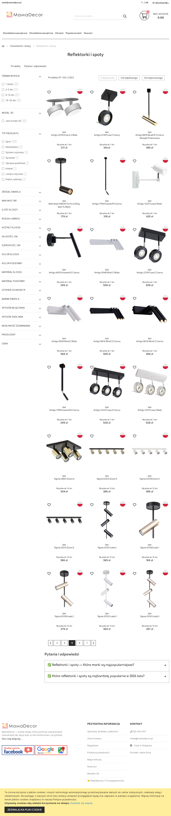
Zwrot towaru (94, 738)
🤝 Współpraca (95, 780)
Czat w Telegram (141, 745)
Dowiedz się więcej (81, 803)
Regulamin (92, 745)
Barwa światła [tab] (10, 299)
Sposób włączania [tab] (13, 307)
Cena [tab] (5, 343)
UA (146, 2)
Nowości (92, 766)
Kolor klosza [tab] (10, 254)
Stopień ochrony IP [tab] (13, 290)
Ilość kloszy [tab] (10, 209)
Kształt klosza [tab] (11, 227)
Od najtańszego (129, 78)
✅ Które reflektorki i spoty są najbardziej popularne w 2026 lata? (96, 676)
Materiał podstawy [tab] (13, 281)
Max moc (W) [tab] (9, 200)
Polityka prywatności (98, 752)
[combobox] (99, 16)
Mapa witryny (94, 759)
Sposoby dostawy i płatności (102, 731)
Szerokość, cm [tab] (11, 245)
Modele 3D (93, 773)
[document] (86, 802)
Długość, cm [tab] (9, 236)
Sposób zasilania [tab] (12, 316)
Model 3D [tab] (7, 112)
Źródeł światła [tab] (11, 191)
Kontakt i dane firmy (140, 752)
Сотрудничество (114, 780)
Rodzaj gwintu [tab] (11, 218)
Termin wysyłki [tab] (11, 76)
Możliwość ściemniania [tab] (16, 325)
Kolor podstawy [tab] (12, 263)
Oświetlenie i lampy (20, 46)
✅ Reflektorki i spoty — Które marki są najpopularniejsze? (91, 665)
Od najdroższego (153, 78)
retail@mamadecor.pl (141, 738)
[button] (49, 92)
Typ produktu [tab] (10, 133)
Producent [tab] (9, 334)
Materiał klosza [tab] (12, 272)
